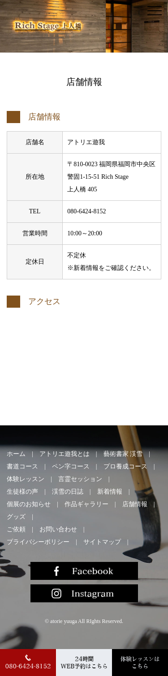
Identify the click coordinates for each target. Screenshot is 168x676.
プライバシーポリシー (38, 542)
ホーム (16, 454)
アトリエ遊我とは (64, 454)
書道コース (22, 466)
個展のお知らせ (29, 504)
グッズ (16, 516)
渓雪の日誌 (67, 491)
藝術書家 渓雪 (123, 454)
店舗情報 (134, 504)
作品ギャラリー (86, 504)
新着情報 (109, 491)
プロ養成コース (125, 466)
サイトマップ (102, 542)
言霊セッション (80, 479)
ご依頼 (16, 529)
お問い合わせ (58, 529)
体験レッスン (25, 479)
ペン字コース (71, 466)
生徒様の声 (22, 491)
